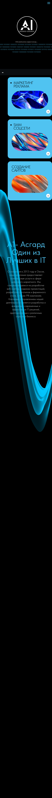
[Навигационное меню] (48, 3)
